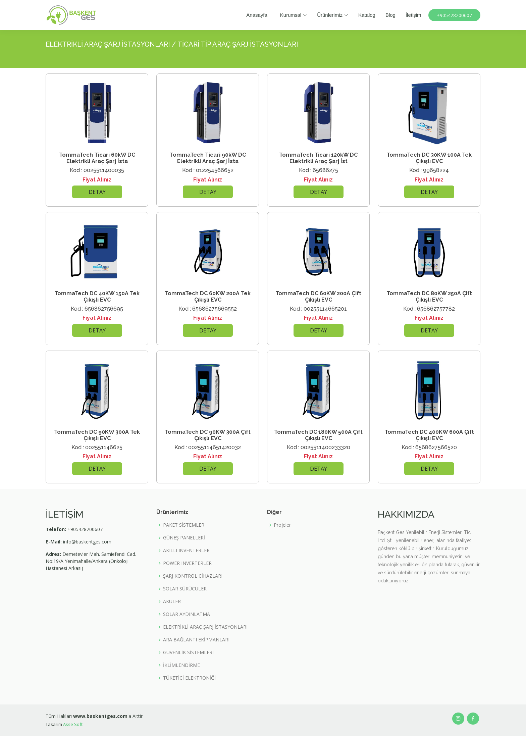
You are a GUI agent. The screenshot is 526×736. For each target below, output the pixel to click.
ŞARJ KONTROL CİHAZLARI (192, 576)
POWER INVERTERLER (187, 563)
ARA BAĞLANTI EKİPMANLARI (196, 639)
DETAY (97, 192)
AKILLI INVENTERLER (186, 550)
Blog (390, 15)
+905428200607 (454, 15)
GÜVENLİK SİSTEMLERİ (188, 652)
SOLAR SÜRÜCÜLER (185, 588)
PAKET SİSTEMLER (183, 525)
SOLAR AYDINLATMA (186, 614)
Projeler (282, 525)
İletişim (413, 15)
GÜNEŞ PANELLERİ (184, 537)
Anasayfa (256, 15)
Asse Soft (73, 724)
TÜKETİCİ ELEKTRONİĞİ (189, 678)
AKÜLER (172, 601)
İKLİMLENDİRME (181, 665)
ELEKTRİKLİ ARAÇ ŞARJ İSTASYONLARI (205, 627)
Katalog (366, 15)
